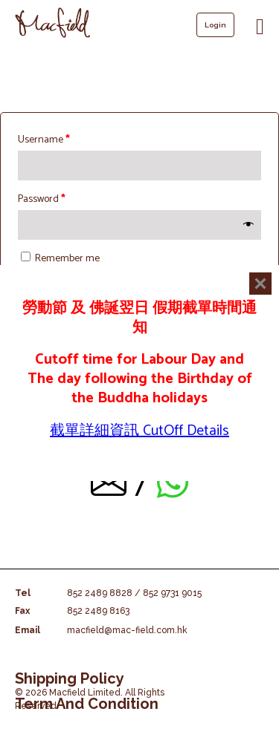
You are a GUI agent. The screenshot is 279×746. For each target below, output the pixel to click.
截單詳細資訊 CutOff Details (139, 431)
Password (41, 199)
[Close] (260, 283)
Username (44, 139)
